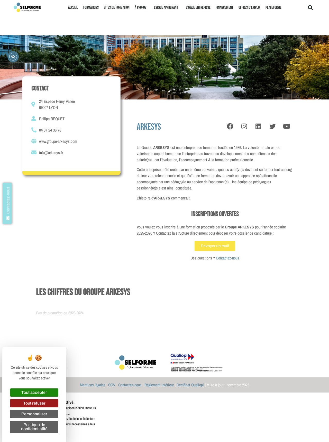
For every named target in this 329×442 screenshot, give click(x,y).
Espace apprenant (167, 7)
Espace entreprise (198, 7)
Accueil (73, 7)
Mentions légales (92, 385)
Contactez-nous (227, 258)
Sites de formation (117, 7)
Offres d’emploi (249, 7)
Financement (224, 7)
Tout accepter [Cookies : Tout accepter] (34, 392)
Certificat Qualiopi (190, 385)
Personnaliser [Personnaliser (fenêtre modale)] (34, 414)
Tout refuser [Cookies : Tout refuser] (34, 403)
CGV (111, 385)
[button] (310, 8)
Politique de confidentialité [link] (34, 427)
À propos (142, 7)
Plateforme (273, 7)
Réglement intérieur (159, 385)
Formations (91, 7)
